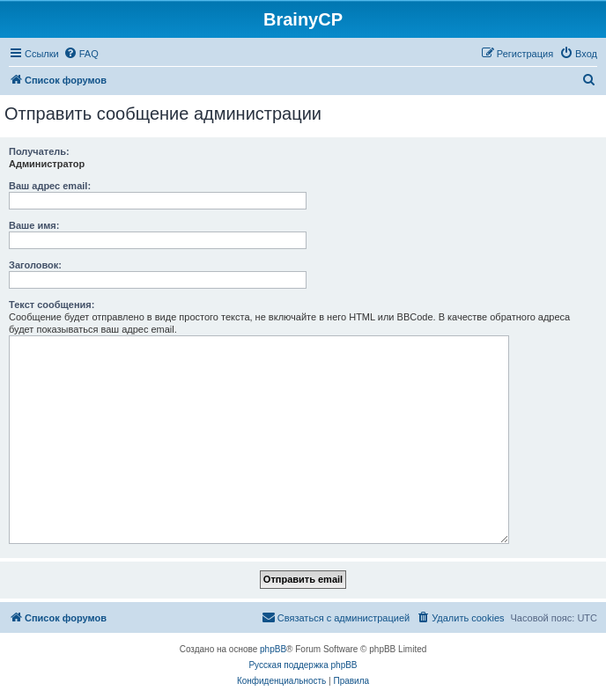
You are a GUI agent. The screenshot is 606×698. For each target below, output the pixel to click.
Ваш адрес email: (50, 185)
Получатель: (39, 151)
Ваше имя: (34, 225)
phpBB (273, 649)
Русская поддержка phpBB (302, 665)
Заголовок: (35, 265)
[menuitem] (81, 53)
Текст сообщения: (51, 304)
